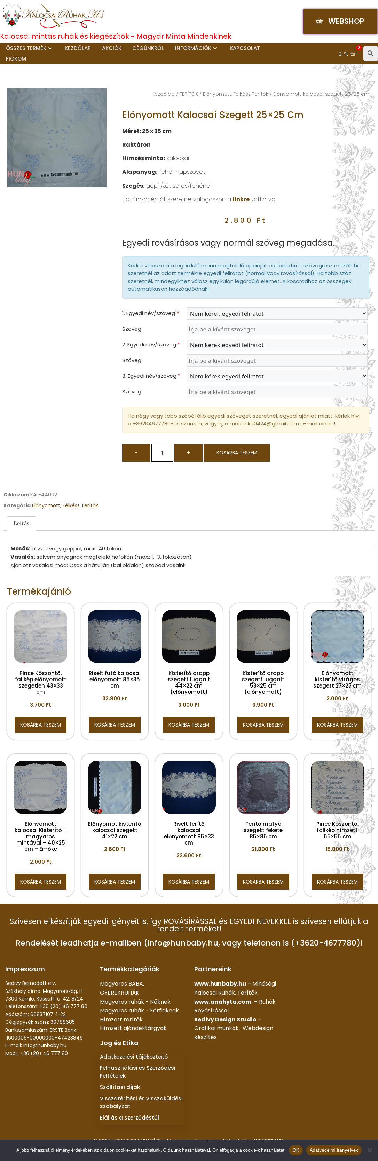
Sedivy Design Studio (225, 1019)
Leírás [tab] (22, 523)
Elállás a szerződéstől (129, 1117)
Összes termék (28, 48)
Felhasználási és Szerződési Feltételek (137, 1072)
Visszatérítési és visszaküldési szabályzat (141, 1102)
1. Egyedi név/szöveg (150, 313)
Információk (193, 48)
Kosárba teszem (236, 452)
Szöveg (131, 328)
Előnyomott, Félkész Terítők (235, 94)
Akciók (110, 48)
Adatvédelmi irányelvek (334, 1150)
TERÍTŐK (189, 94)
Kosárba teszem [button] (40, 724)
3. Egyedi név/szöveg (151, 375)
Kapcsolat (242, 48)
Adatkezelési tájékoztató (134, 1056)
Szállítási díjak (120, 1087)
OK (295, 1150)
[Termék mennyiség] (162, 453)
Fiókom (15, 58)
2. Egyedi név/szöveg (151, 344)
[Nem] (369, 1150)
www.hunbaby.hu (220, 984)
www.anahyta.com (222, 1002)
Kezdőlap (77, 48)
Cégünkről (146, 48)
